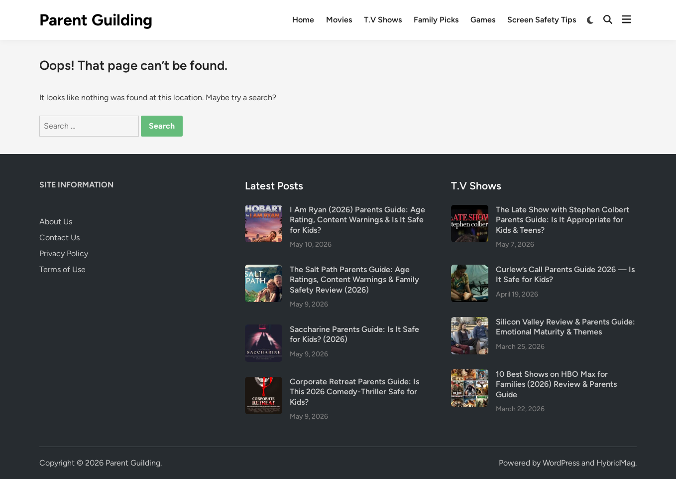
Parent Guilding (95, 19)
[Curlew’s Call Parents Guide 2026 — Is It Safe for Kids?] (469, 270)
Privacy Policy (63, 253)
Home (303, 19)
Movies (339, 19)
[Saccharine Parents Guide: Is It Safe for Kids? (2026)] (263, 330)
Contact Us (59, 237)
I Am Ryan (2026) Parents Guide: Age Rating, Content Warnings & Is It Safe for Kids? (357, 220)
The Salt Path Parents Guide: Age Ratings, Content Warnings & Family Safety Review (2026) (354, 280)
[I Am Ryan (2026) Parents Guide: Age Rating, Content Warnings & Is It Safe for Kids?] (263, 210)
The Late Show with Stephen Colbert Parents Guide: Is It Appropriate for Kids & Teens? (562, 220)
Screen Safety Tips (541, 19)
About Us (55, 221)
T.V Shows (383, 19)
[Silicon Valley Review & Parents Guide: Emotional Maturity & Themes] (469, 322)
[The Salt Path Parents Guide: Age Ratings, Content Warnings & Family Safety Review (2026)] (263, 270)
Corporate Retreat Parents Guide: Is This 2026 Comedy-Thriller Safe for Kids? (354, 392)
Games (482, 19)
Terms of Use (62, 269)
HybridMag (615, 463)
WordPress (561, 463)
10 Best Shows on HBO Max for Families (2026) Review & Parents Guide (556, 384)
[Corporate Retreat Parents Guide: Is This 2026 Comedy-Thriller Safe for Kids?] (263, 382)
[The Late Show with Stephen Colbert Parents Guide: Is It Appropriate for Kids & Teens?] (469, 210)
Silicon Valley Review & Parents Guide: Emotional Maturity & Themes (565, 326)
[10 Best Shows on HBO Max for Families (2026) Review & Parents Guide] (469, 375)
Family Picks (436, 19)
